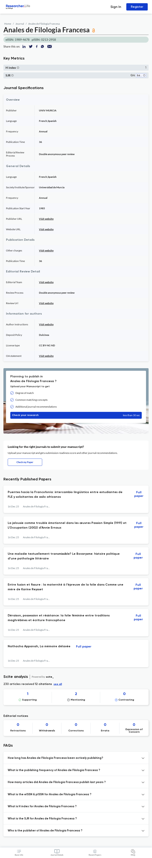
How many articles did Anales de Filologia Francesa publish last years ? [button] (57, 782)
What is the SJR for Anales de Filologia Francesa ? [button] (42, 818)
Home (7, 23)
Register (137, 7)
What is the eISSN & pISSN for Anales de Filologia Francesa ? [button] (49, 794)
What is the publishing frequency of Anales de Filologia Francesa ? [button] (54, 770)
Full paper (138, 494)
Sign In (115, 7)
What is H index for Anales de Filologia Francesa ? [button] (42, 806)
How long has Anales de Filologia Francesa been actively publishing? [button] (55, 758)
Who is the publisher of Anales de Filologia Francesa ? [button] (45, 830)
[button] (18, 67)
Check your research (76, 415)
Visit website (46, 218)
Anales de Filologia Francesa (44, 23)
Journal (19, 23)
